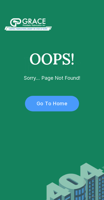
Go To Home (49, 103)
